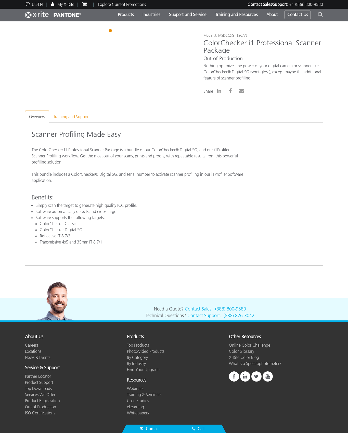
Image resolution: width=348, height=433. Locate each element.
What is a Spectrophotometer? (255, 363)
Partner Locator (38, 376)
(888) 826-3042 (239, 315)
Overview (37, 116)
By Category (137, 357)
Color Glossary (241, 351)
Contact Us (297, 14)
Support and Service (188, 14)
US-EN (37, 4)
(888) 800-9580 (230, 309)
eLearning (135, 406)
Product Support (39, 382)
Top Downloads (38, 388)
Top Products (138, 345)
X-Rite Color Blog (244, 357)
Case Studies (138, 400)
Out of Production (40, 406)
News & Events (37, 357)
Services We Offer (40, 394)
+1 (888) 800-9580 (306, 4)
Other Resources (245, 337)
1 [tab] (111, 31)
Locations (33, 351)
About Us (34, 337)
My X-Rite (65, 4)
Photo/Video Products (145, 351)
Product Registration (42, 400)
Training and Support (71, 116)
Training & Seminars (144, 394)
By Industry (136, 363)
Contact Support (203, 315)
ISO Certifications (40, 412)
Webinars (135, 388)
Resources (136, 380)
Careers (31, 345)
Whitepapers (138, 412)
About (272, 14)
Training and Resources (236, 14)
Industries (151, 14)
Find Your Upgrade (143, 369)
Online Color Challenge (249, 345)
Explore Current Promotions (122, 4)
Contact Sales (198, 309)
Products (126, 14)
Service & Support (42, 368)
